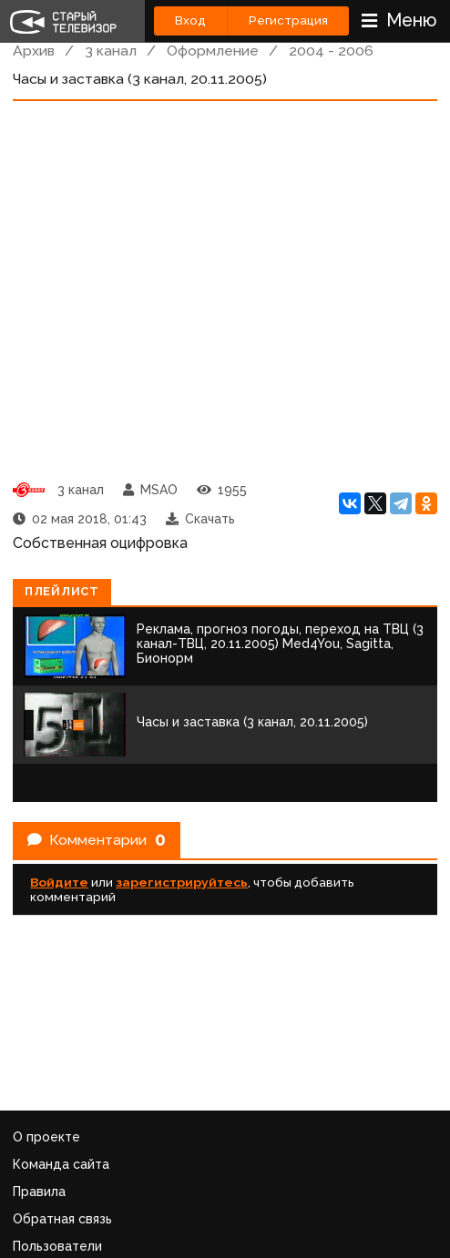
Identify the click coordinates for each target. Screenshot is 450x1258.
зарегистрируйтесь (182, 882)
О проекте (46, 1137)
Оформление (213, 50)
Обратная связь (62, 1219)
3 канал (111, 50)
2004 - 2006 (331, 50)
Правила (39, 1191)
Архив (34, 50)
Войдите (59, 882)
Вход (190, 20)
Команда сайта (61, 1164)
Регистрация (288, 20)
